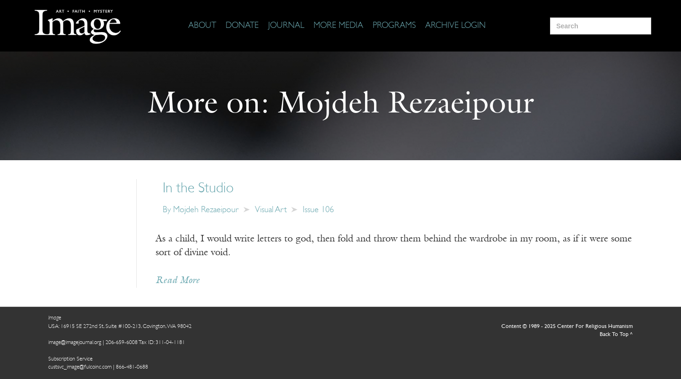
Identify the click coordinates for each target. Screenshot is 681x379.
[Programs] (394, 25)
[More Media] (338, 25)
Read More (178, 280)
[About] (202, 25)
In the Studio (198, 188)
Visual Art (271, 210)
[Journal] (286, 25)
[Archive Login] (455, 25)
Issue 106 (318, 210)
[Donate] (242, 25)
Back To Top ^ (616, 334)
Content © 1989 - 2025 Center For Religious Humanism (567, 326)
